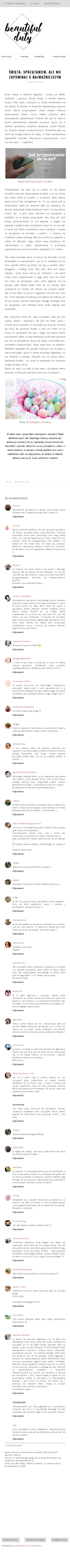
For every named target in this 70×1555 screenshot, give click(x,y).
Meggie (16, 724)
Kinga (15, 897)
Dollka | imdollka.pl (22, 596)
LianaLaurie (18, 943)
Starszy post (59, 1540)
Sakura (16, 800)
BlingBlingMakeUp (21, 658)
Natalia (16, 880)
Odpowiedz (18, 516)
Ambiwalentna (19, 920)
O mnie (35, 3)
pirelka (16, 1195)
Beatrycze (17, 991)
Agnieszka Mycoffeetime (24, 772)
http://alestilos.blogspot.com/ (27, 823)
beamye (16, 565)
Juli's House (18, 1045)
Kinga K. (16, 863)
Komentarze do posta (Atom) (27, 1545)
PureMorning (19, 1221)
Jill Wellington (33, 422)
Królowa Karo (19, 963)
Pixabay (48, 181)
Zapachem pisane (21, 641)
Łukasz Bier (18, 1147)
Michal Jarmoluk (33, 181)
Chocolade (18, 1315)
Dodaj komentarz (14, 1445)
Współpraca (52, 3)
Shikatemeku (19, 744)
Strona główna (15, 3)
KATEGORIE (59, 56)
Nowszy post (10, 1540)
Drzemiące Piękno (21, 681)
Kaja (14, 1425)
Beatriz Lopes (19, 1286)
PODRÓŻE (39, 56)
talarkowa (17, 1167)
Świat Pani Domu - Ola (23, 1073)
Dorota (16, 525)
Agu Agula (17, 1019)
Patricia (16, 505)
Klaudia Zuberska (21, 1335)
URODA (24, 56)
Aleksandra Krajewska (23, 707)
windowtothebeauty (22, 1269)
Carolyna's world (21, 1238)
